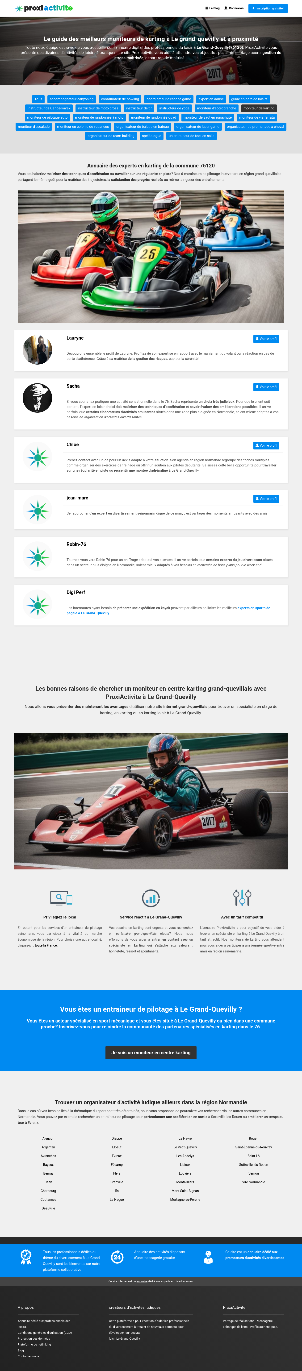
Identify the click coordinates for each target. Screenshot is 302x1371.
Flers (117, 1173)
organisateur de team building (111, 136)
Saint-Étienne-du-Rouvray (253, 1147)
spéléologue (151, 136)
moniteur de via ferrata (257, 117)
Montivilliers (185, 1182)
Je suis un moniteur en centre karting (151, 1052)
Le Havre (185, 1138)
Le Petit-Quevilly (185, 1147)
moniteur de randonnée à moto (99, 117)
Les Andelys (185, 1156)
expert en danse (211, 99)
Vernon (253, 1173)
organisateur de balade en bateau (142, 127)
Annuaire (24, 1321)
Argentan (48, 1147)
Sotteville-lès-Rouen (253, 1165)
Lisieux (185, 1165)
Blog (21, 1350)
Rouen (253, 1138)
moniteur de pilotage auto (47, 117)
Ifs (117, 1191)
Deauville (48, 1208)
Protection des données (34, 1338)
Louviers (185, 1173)
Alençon (48, 1138)
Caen (48, 1182)
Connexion (234, 8)
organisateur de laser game (197, 127)
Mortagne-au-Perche (185, 1199)
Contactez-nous (28, 1356)
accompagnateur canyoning (71, 99)
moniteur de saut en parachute (208, 117)
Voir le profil (266, 339)
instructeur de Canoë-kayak (49, 108)
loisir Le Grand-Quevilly (124, 1338)
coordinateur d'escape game (169, 99)
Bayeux (48, 1165)
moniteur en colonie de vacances (83, 127)
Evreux (117, 1156)
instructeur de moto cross (98, 108)
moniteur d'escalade (34, 127)
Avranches (48, 1156)
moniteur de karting (259, 108)
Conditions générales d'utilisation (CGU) (45, 1332)
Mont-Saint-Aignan (185, 1191)
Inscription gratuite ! (268, 8)
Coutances (48, 1199)
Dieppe (117, 1138)
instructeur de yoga (174, 108)
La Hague (117, 1199)
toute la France (46, 945)
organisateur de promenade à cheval (255, 127)
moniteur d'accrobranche (216, 108)
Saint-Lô (253, 1156)
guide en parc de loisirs (249, 99)
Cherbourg (48, 1191)
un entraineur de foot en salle (191, 136)
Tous (38, 99)
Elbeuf (116, 1147)
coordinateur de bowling (120, 99)
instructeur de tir (139, 108)
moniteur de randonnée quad (153, 117)
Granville (116, 1182)
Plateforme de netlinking (34, 1344)
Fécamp (117, 1165)
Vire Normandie (253, 1182)
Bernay (48, 1173)
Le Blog (212, 8)
